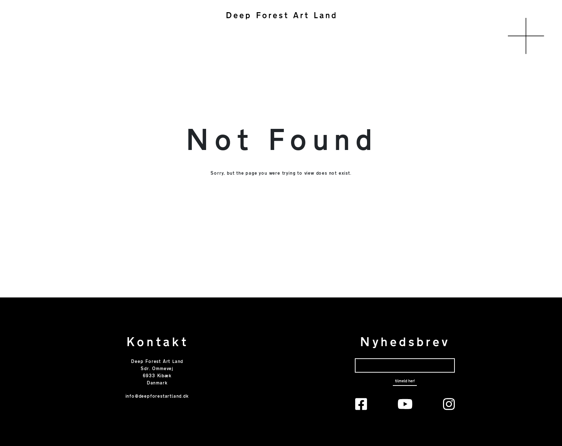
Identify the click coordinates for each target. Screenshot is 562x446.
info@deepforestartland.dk (157, 396)
